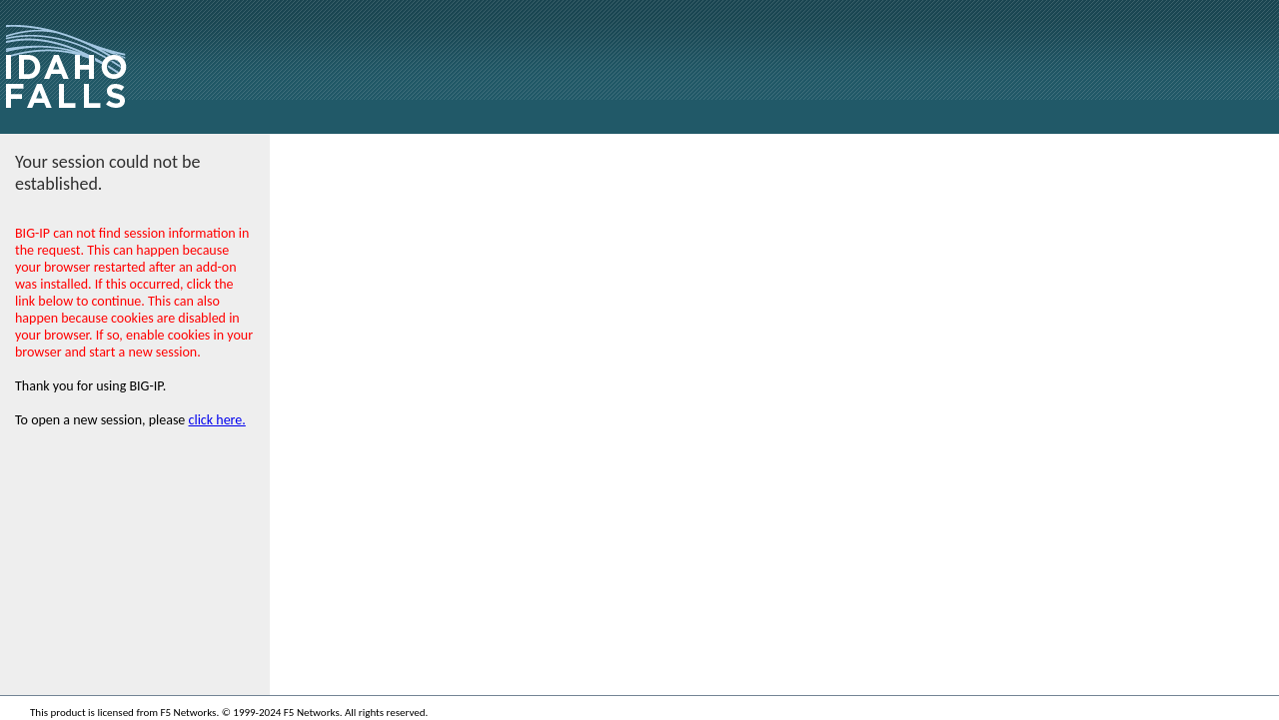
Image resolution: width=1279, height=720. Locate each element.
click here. (217, 419)
